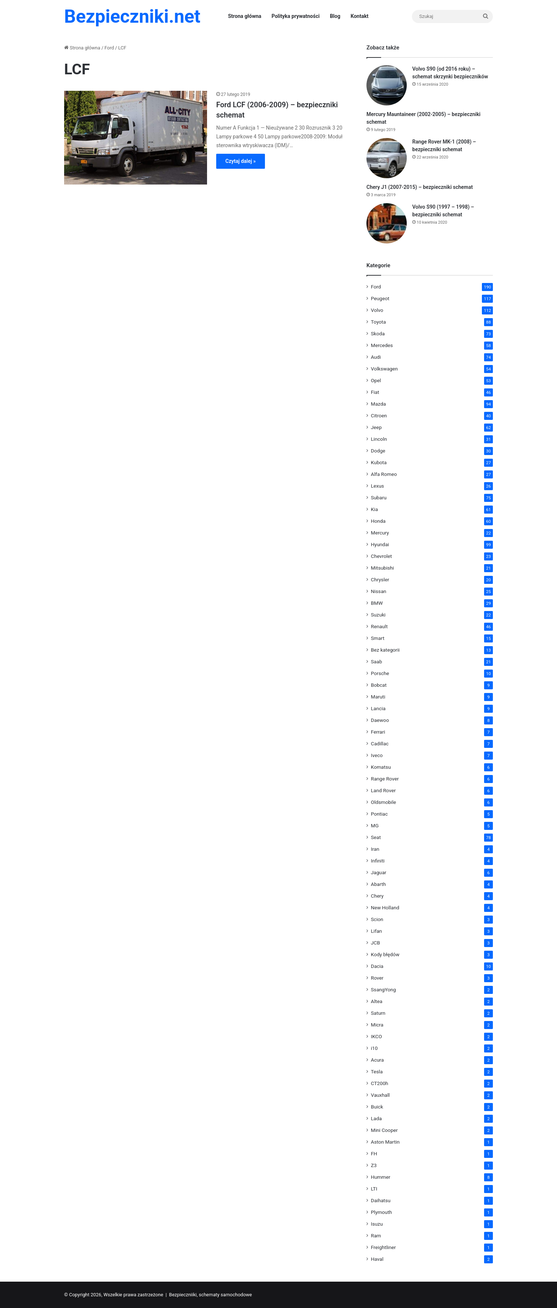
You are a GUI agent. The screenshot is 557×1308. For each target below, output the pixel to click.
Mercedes (382, 345)
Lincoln (379, 439)
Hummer (380, 1177)
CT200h (379, 1083)
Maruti (378, 697)
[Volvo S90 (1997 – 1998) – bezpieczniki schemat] (386, 223)
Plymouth (381, 1212)
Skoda (378, 333)
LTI (374, 1189)
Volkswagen (384, 369)
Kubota (379, 462)
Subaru (379, 497)
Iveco (377, 755)
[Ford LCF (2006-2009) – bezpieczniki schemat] (135, 138)
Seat (376, 837)
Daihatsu (381, 1200)
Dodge (378, 451)
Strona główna (244, 16)
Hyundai (380, 544)
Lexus (377, 486)
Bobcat (379, 685)
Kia (374, 509)
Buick (377, 1107)
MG (375, 825)
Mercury (380, 533)
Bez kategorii (385, 650)
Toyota (378, 322)
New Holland (385, 907)
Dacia (377, 966)
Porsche (380, 673)
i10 (374, 1048)
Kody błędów (385, 954)
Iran (375, 849)
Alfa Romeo (384, 474)
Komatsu (381, 767)
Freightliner (383, 1247)
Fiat (375, 392)
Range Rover (385, 779)
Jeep (376, 427)
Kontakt (360, 16)
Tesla (377, 1071)
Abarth (378, 884)
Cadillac (380, 743)
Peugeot (380, 298)
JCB (375, 943)
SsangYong (383, 989)
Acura (377, 1060)
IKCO (376, 1036)
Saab (376, 661)
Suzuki (378, 615)
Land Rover (383, 790)
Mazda (378, 404)
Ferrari (378, 732)
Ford (109, 48)
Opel (376, 380)
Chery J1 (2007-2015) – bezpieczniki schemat (419, 187)
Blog (335, 16)
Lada (376, 1118)
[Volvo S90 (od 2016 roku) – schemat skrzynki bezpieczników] (386, 85)
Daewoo (380, 720)
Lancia (378, 708)
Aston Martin (385, 1142)
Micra (377, 1025)
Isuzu (377, 1224)
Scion (377, 919)
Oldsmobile (383, 802)
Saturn (378, 1013)
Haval (377, 1259)
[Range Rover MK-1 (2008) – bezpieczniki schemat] (386, 158)
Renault (379, 626)
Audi (376, 357)
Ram (376, 1235)
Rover (377, 978)
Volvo (377, 310)
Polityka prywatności (296, 16)
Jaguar (378, 872)
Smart (377, 638)
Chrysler (380, 579)
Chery (377, 896)
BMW (377, 603)
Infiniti (377, 861)
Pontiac (379, 814)
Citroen (379, 415)
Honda (378, 521)
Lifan (376, 931)
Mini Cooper (384, 1130)
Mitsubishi (382, 568)
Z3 (374, 1165)
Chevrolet (381, 556)
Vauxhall (380, 1095)
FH (374, 1153)
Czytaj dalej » (240, 161)
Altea (376, 1001)
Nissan (378, 591)
